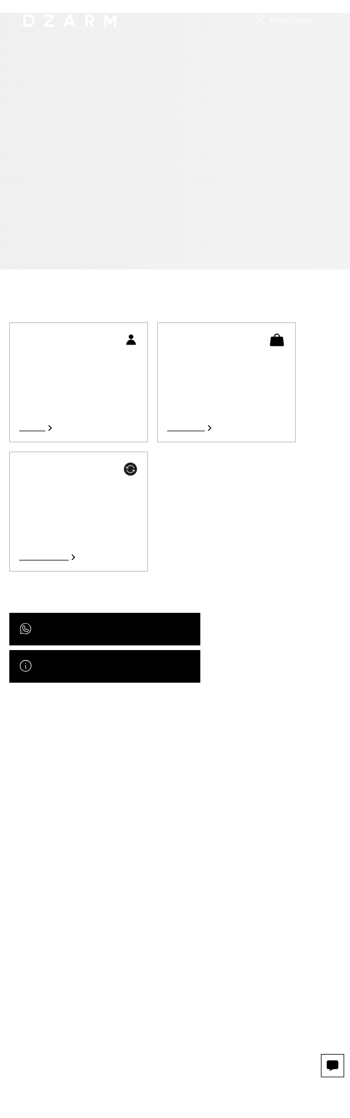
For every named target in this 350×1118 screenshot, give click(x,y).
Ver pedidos (186, 428)
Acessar (32, 428)
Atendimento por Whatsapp (84, 629)
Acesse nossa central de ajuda (88, 666)
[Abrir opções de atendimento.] (332, 1065)
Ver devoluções (44, 557)
